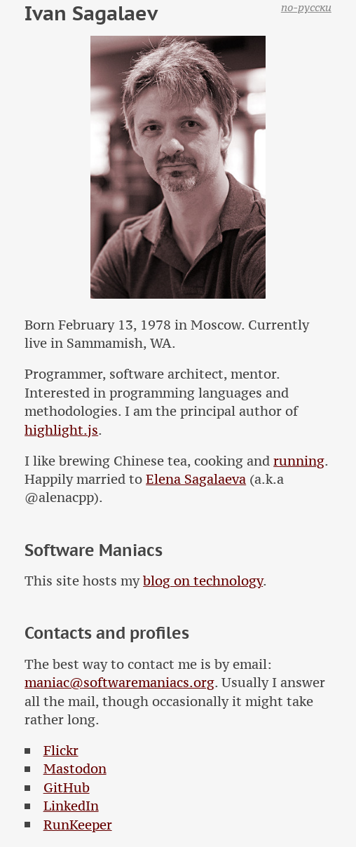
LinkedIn (71, 806)
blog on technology (203, 581)
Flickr (60, 751)
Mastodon (75, 769)
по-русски (306, 7)
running (298, 461)
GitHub (66, 788)
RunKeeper (77, 825)
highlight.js (61, 430)
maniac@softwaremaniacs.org (119, 683)
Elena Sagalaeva (196, 479)
